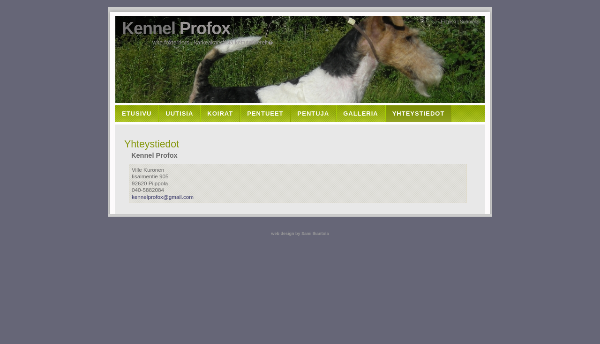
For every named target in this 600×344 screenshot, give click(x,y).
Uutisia (179, 113)
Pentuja (314, 113)
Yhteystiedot (418, 113)
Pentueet (265, 113)
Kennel (176, 28)
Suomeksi (470, 21)
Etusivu (136, 113)
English (448, 21)
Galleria (360, 113)
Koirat (220, 113)
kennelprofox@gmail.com (163, 197)
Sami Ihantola (315, 233)
